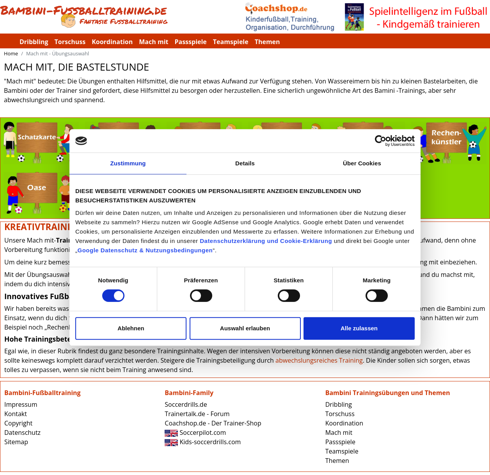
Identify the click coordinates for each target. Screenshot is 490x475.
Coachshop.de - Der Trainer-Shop (213, 423)
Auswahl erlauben (245, 328)
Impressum (20, 404)
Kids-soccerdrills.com (203, 442)
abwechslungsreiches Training (319, 360)
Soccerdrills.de (186, 404)
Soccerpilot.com (195, 432)
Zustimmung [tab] (128, 163)
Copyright (18, 423)
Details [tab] (245, 163)
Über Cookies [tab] (362, 163)
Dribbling (34, 41)
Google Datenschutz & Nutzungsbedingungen (145, 250)
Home (11, 53)
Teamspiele (231, 41)
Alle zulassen (359, 328)
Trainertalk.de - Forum (197, 413)
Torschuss (70, 41)
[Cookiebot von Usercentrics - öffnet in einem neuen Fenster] (380, 141)
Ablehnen (130, 328)
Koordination (112, 41)
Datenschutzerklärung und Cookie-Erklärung (266, 241)
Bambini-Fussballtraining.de (122, 16)
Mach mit (153, 41)
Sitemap (16, 442)
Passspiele (190, 41)
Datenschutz (22, 432)
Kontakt (15, 413)
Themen (267, 41)
